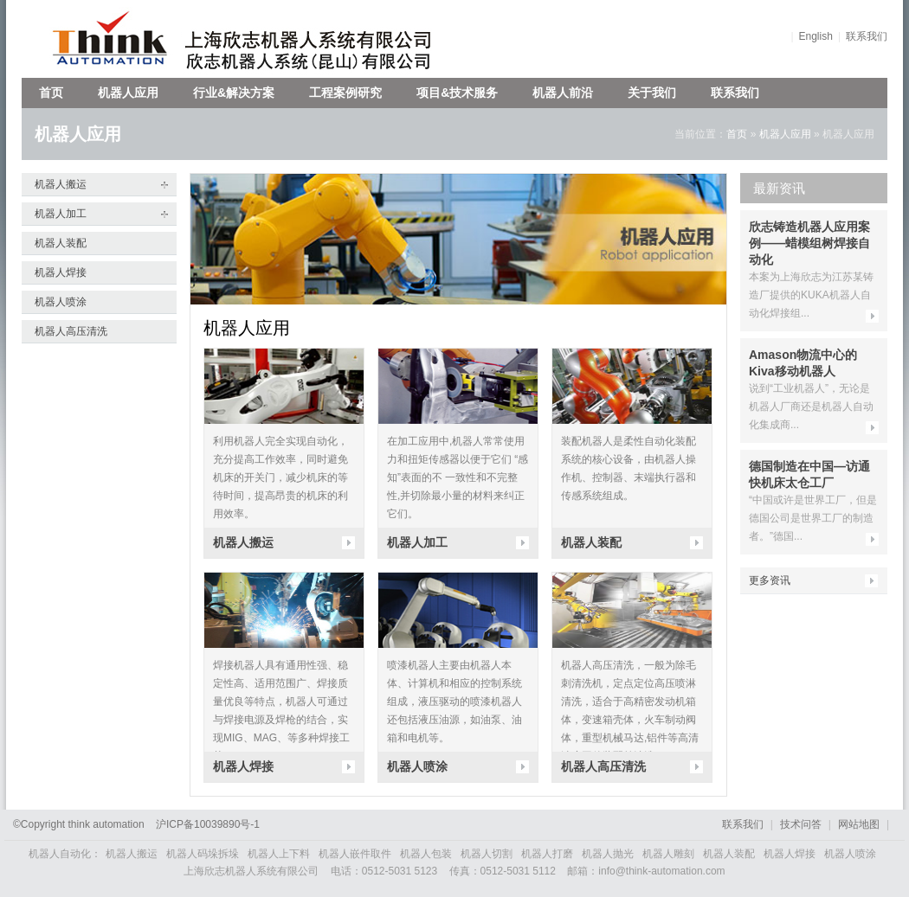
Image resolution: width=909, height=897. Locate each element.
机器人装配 (61, 243)
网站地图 (859, 824)
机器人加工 (61, 214)
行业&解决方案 (233, 92)
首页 (51, 92)
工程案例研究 (345, 92)
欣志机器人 (102, 39)
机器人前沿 (562, 92)
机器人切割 (487, 854)
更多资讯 (769, 580)
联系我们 (866, 36)
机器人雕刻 (668, 854)
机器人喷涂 (61, 302)
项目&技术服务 (457, 92)
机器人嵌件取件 (355, 854)
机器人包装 (426, 854)
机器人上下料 (279, 854)
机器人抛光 (608, 854)
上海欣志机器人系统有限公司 (320, 39)
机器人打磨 (547, 854)
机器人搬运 (61, 184)
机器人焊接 (61, 272)
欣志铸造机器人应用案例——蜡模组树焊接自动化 (809, 243)
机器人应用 (128, 92)
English (816, 36)
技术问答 (801, 824)
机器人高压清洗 (71, 331)
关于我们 (652, 92)
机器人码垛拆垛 (202, 854)
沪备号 (208, 824)
